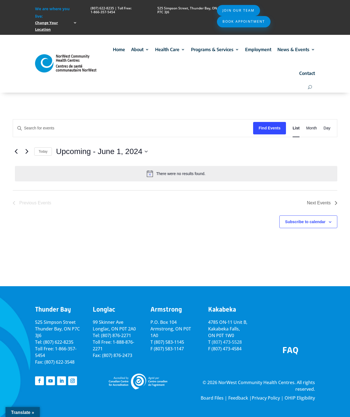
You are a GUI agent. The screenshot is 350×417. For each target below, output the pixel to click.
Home (119, 49)
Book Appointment (243, 21)
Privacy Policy (266, 398)
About (137, 49)
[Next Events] (26, 151)
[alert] (176, 173)
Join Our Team (238, 10)
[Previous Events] (16, 151)
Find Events (269, 128)
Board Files (212, 398)
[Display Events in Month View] (311, 128)
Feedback (238, 398)
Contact (307, 73)
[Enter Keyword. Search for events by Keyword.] (133, 128)
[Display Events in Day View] (327, 128)
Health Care (167, 49)
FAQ (290, 350)
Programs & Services (212, 49)
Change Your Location (46, 26)
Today (43, 151)
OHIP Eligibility (300, 398)
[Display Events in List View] (296, 128)
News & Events (293, 49)
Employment (258, 49)
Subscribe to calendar (305, 222)
